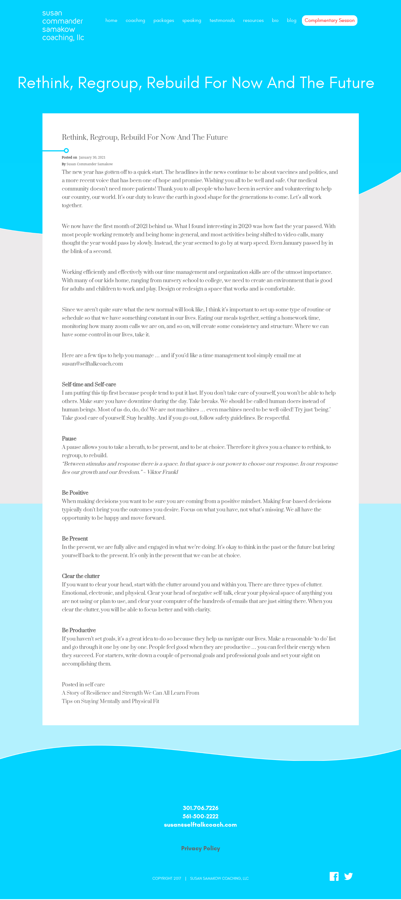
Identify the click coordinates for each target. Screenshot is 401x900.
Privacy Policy (200, 848)
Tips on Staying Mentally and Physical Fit (110, 701)
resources (253, 20)
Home (111, 20)
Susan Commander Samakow (90, 164)
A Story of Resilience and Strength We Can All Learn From (130, 693)
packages (163, 20)
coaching (135, 20)
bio (275, 20)
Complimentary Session (330, 20)
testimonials (222, 20)
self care (95, 684)
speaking (191, 20)
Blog (291, 20)
